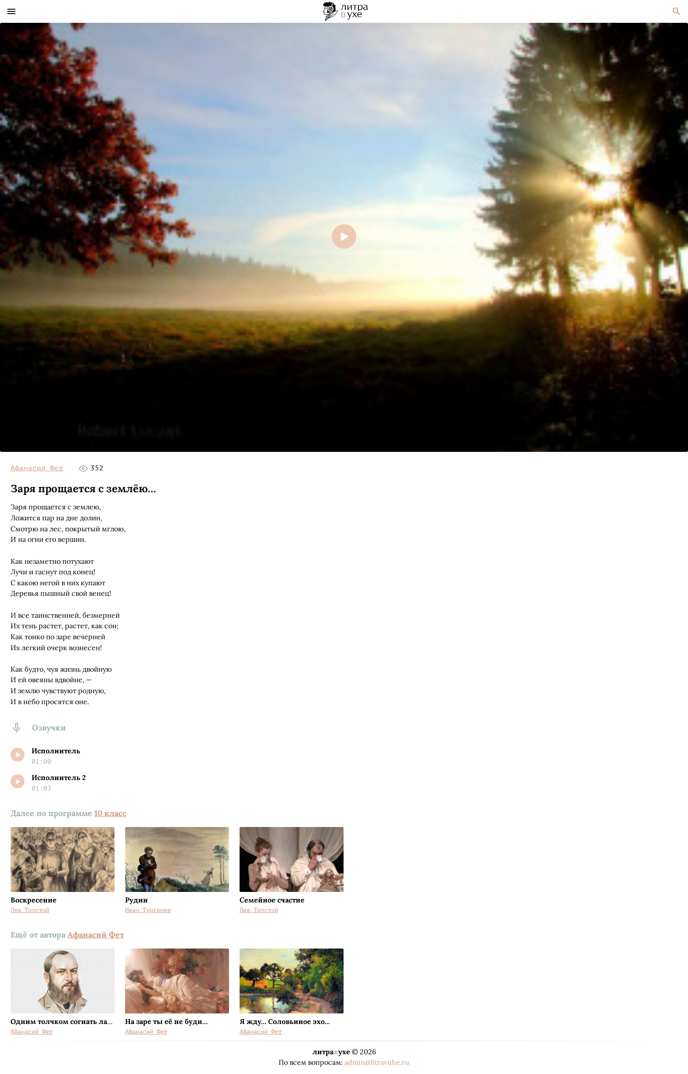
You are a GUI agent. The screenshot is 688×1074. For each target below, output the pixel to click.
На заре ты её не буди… (166, 1021)
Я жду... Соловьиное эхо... (285, 1021)
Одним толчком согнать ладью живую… (82, 1021)
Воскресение (34, 899)
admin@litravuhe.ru (376, 1062)
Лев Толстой (30, 910)
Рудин (136, 899)
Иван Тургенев (148, 910)
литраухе (331, 1051)
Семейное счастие (272, 899)
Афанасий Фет (37, 468)
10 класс (110, 813)
